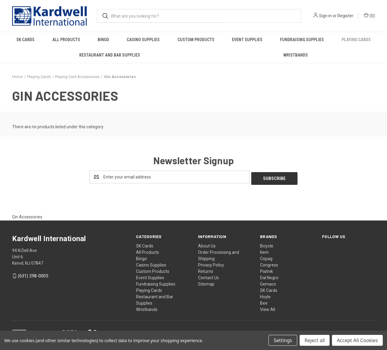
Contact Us (208, 276)
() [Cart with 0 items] (369, 15)
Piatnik (266, 269)
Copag (266, 257)
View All (267, 308)
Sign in (325, 15)
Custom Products (195, 39)
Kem (264, 250)
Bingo (103, 39)
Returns (205, 269)
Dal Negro (269, 276)
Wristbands (295, 55)
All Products (66, 39)
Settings (283, 340)
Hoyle (265, 295)
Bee (264, 301)
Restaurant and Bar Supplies (109, 55)
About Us (207, 244)
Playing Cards (356, 39)
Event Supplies (247, 39)
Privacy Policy (211, 263)
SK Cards (25, 39)
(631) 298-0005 (33, 274)
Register (345, 15)
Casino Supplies (143, 39)
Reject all (314, 340)
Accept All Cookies (357, 340)
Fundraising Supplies (302, 39)
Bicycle (266, 244)
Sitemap (206, 282)
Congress (269, 263)
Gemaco (268, 282)
